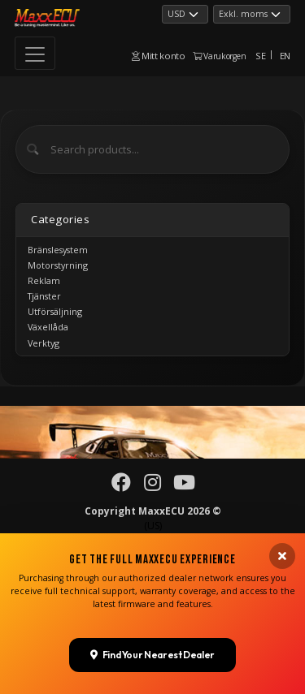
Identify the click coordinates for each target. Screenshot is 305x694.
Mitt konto (158, 56)
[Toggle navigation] (35, 53)
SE (260, 56)
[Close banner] (282, 526)
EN (285, 56)
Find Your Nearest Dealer (152, 625)
